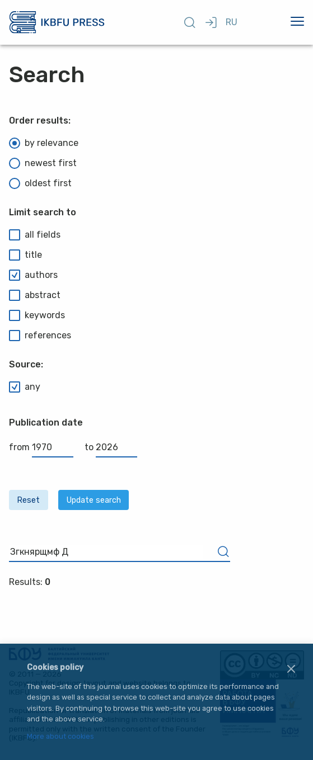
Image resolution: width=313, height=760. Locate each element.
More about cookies (60, 737)
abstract (34, 295)
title (25, 255)
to (111, 447)
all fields (34, 234)
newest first (43, 163)
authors (33, 275)
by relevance (43, 143)
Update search (94, 500)
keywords (37, 315)
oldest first (40, 183)
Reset (28, 500)
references (40, 335)
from (41, 447)
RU (231, 22)
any (24, 387)
